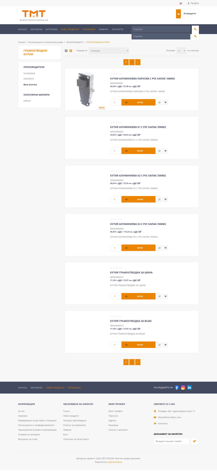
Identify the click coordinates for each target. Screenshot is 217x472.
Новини (103, 29)
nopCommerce (114, 463)
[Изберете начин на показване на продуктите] (109, 45)
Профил (195, 3)
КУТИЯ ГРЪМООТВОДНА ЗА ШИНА (131, 267)
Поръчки (113, 417)
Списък (70, 46)
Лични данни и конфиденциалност (36, 426)
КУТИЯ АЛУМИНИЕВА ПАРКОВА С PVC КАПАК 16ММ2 (142, 73)
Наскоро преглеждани (74, 422)
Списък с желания (117, 431)
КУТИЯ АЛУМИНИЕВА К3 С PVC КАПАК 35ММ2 (138, 219)
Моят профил (115, 412)
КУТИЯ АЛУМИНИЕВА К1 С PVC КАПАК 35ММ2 (138, 122)
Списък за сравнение (74, 426)
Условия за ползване (29, 436)
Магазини (36, 29)
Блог (65, 436)
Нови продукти (70, 29)
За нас (21, 412)
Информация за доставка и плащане (37, 422)
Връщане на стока (27, 440)
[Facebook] (176, 382)
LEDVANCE (29, 73)
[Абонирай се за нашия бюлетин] (172, 443)
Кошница (113, 426)
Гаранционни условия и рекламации (37, 431)
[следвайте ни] (189, 382)
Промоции (89, 29)
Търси (66, 412)
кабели (27, 95)
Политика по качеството (76, 440)
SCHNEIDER (29, 68)
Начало (22, 29)
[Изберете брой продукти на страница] (181, 45)
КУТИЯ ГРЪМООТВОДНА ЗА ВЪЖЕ (131, 316)
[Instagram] (183, 382)
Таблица (66, 46)
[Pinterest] (195, 382)
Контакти (117, 29)
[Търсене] (161, 29)
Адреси (112, 422)
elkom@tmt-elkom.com (169, 419)
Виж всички (30, 79)
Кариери (22, 417)
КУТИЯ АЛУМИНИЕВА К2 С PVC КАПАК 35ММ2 (138, 170)
